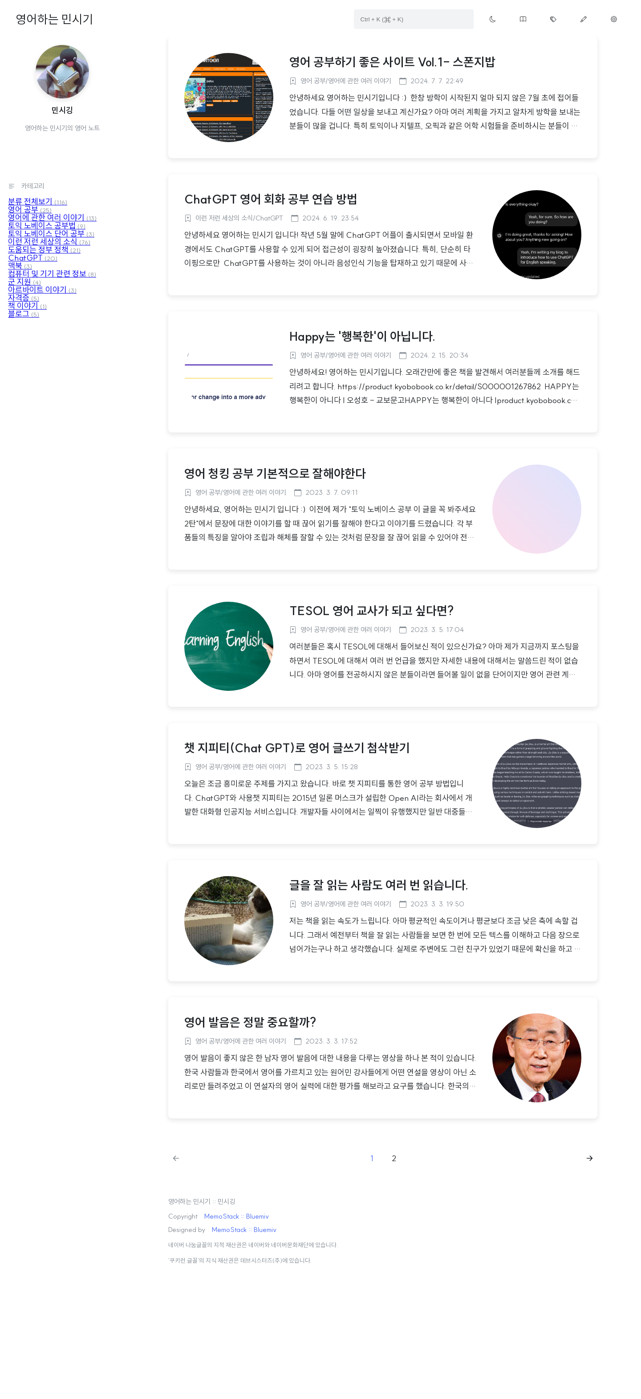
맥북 (20, 266)
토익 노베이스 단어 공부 (51, 233)
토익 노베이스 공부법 (46, 225)
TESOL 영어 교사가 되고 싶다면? (371, 610)
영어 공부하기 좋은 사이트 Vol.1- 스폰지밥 (392, 61)
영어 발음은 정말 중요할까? (250, 1022)
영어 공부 (30, 209)
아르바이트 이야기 (42, 290)
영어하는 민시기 (54, 19)
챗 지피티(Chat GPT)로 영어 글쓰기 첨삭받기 (297, 747)
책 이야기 (27, 306)
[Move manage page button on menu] (614, 19)
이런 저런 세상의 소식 (49, 242)
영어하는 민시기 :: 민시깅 (201, 1201)
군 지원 (24, 282)
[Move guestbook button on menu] (523, 19)
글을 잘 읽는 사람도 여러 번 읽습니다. (379, 885)
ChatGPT (32, 258)
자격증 (23, 298)
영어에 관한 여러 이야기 (52, 217)
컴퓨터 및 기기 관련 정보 (52, 274)
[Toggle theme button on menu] (493, 19)
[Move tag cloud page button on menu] (553, 19)
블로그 (23, 314)
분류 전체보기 (37, 201)
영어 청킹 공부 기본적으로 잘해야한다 (275, 473)
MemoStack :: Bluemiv (236, 1216)
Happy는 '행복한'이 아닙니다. (362, 336)
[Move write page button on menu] (583, 19)
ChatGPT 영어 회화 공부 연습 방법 (270, 199)
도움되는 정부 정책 (44, 250)
